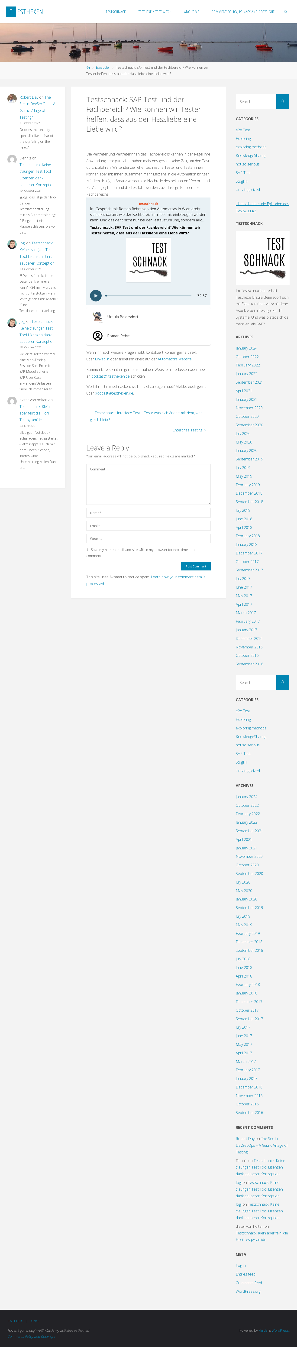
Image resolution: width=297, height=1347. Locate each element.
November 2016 (249, 647)
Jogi (22, 243)
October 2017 (247, 561)
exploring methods (251, 146)
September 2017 (249, 570)
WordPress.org (248, 1291)
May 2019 (244, 476)
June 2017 (244, 587)
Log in (241, 1265)
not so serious (248, 164)
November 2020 (249, 407)
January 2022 (246, 373)
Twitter (14, 1321)
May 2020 (244, 442)
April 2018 (244, 527)
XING (34, 1321)
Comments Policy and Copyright (31, 1336)
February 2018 (248, 535)
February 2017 (248, 621)
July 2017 (243, 578)
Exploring (243, 138)
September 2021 (249, 382)
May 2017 (244, 595)
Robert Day (28, 97)
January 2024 (246, 348)
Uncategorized (248, 189)
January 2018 (246, 544)
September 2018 (249, 501)
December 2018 (249, 493)
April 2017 (244, 604)
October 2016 (247, 655)
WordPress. (281, 1330)
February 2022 (248, 365)
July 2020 (243, 433)
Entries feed (245, 1274)
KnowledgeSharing (251, 155)
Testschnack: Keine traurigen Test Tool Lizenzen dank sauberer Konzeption (260, 1167)
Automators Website (175, 359)
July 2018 (243, 510)
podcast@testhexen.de (110, 376)
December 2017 (249, 553)
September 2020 (249, 424)
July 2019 (243, 467)
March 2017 (246, 612)
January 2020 (246, 450)
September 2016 (249, 664)
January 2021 (246, 399)
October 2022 (247, 356)
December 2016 (249, 638)
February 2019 (248, 484)
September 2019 (249, 459)
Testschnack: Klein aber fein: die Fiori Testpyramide (34, 413)
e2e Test (243, 130)
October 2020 (247, 416)
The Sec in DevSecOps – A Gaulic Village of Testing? (262, 1145)
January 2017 (246, 629)
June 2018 (244, 518)
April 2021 (244, 390)
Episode (102, 67)
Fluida (263, 1330)
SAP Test (243, 172)
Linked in (102, 359)
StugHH (242, 181)
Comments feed (249, 1282)
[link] (286, 11)
